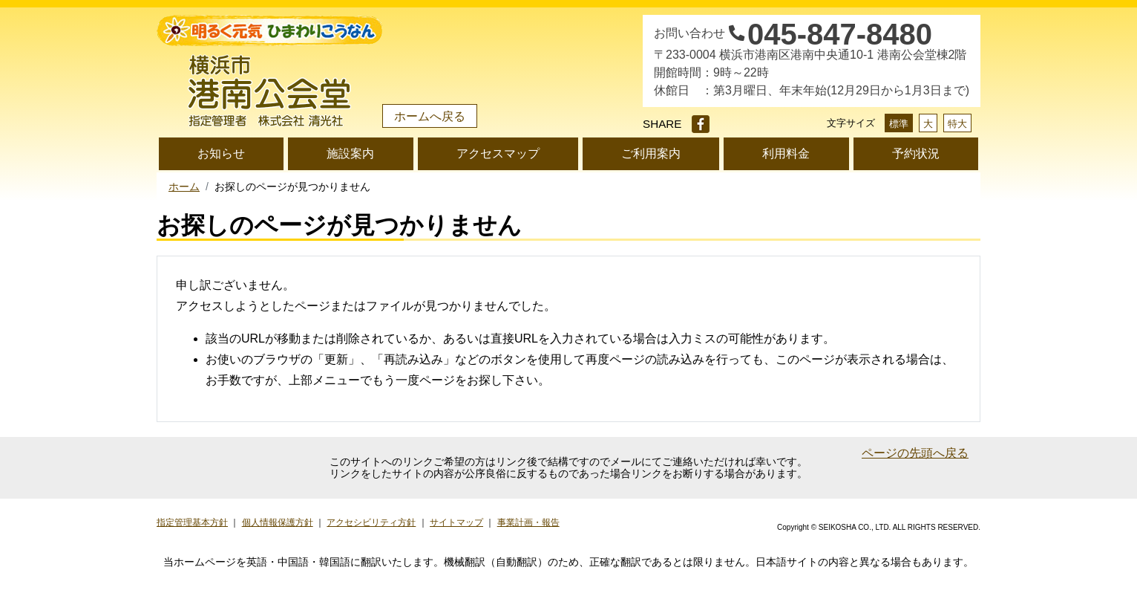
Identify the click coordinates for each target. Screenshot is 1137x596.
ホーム (184, 186)
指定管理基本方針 (192, 522)
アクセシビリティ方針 (371, 522)
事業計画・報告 (528, 522)
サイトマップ (456, 522)
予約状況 (916, 153)
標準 (898, 123)
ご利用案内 (651, 153)
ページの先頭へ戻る (915, 453)
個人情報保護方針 (277, 522)
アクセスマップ (498, 153)
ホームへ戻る (429, 116)
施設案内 (350, 153)
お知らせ (221, 153)
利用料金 (786, 153)
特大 (957, 123)
